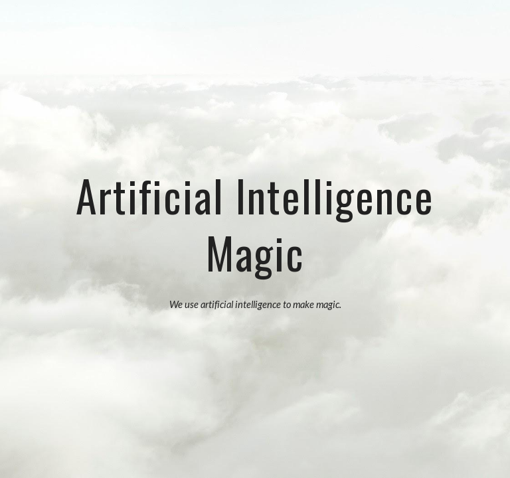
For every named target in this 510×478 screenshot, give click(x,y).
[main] (254, 221)
